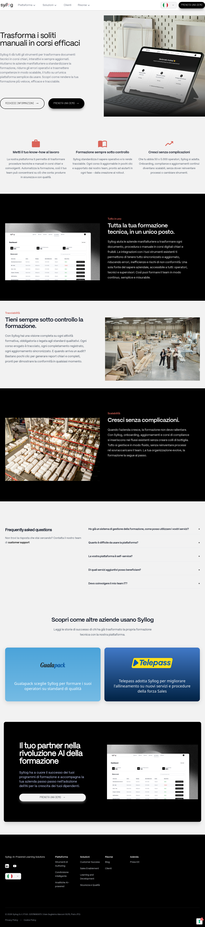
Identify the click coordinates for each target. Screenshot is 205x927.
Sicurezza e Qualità (90, 885)
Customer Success (90, 862)
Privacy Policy (11, 920)
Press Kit (134, 862)
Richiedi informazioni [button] (22, 103)
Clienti (67, 5)
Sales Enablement (89, 868)
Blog (107, 862)
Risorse (84, 5)
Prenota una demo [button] (66, 103)
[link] (53, 674)
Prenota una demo (191, 5)
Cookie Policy (30, 920)
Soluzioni (50, 5)
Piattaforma (27, 5)
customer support (18, 542)
